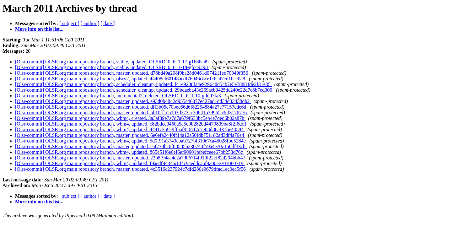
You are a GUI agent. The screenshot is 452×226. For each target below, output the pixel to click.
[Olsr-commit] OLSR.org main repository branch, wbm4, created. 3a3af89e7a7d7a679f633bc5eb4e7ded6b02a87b (130, 118)
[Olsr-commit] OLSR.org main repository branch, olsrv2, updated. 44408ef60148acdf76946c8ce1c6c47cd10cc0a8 (130, 78)
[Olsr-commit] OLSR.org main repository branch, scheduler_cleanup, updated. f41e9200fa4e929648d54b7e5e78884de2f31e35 (143, 84)
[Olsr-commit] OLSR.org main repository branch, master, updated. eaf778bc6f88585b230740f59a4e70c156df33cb (131, 146)
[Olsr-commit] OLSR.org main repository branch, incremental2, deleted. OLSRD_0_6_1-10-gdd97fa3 (118, 95)
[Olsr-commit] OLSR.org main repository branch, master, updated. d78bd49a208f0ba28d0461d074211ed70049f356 (132, 73)
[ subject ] (69, 23)
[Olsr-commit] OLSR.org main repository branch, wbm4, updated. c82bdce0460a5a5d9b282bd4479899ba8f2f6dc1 (131, 123)
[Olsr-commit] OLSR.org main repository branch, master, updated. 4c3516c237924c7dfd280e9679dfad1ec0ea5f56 (131, 169)
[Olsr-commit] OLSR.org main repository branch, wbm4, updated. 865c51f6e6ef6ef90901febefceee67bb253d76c (129, 152)
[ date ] (107, 23)
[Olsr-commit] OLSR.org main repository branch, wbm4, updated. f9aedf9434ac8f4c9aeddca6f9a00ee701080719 (130, 163)
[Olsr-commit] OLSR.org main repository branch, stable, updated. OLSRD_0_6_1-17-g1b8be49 (112, 61)
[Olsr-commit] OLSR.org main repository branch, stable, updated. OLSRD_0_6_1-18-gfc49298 (112, 67)
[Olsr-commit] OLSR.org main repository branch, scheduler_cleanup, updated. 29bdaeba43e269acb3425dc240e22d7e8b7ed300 (144, 90)
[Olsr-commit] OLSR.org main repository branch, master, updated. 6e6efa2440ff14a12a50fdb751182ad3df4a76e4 (130, 135)
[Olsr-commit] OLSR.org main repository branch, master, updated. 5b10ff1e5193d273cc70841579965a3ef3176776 (131, 112)
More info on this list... (39, 29)
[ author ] (90, 23)
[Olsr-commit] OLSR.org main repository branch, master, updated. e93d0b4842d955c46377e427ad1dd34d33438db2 (133, 101)
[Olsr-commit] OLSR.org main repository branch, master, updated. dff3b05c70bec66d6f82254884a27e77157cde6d (131, 107)
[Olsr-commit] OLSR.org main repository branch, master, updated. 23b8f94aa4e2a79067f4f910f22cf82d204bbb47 (130, 157)
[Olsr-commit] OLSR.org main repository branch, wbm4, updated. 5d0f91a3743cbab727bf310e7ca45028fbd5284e (131, 140)
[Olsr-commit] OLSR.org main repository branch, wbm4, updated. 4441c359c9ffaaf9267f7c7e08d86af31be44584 (130, 129)
